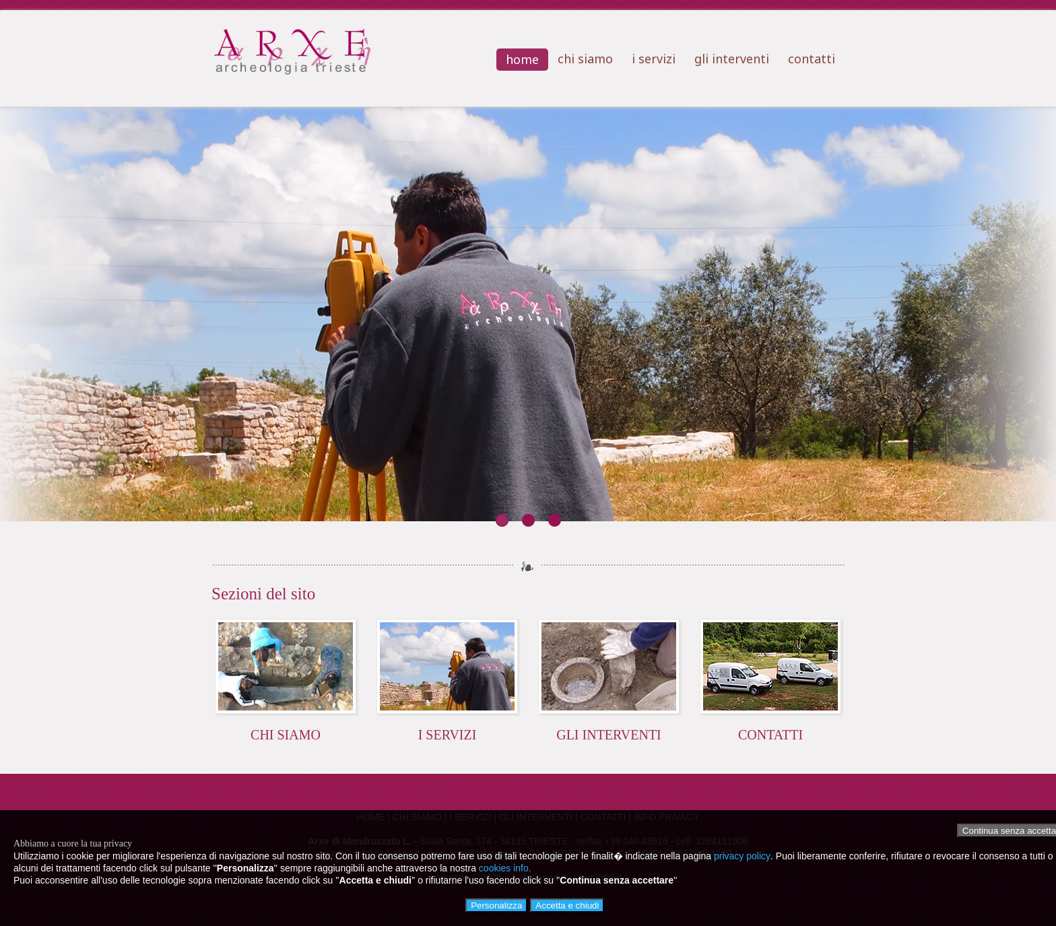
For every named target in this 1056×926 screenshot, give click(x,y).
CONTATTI (770, 734)
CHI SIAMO (286, 734)
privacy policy (742, 856)
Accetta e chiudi (567, 905)
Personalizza (496, 905)
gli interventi (731, 59)
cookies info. (505, 868)
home (522, 59)
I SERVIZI (447, 734)
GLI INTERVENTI (608, 734)
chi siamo (585, 59)
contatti (811, 59)
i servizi (653, 59)
